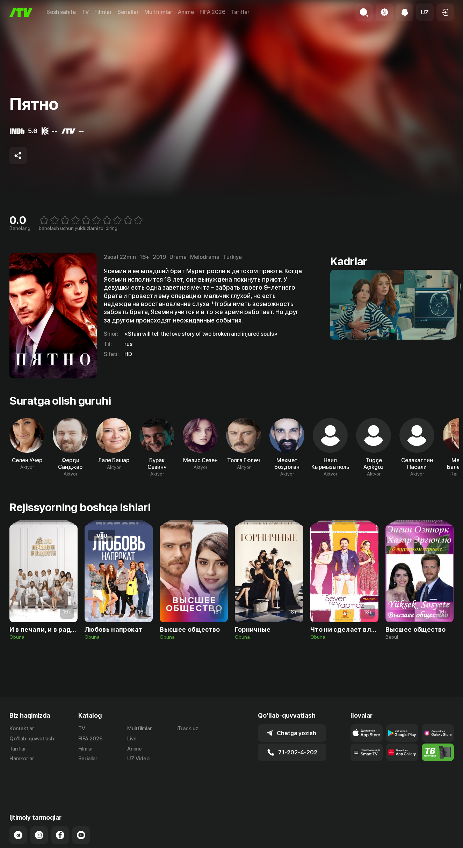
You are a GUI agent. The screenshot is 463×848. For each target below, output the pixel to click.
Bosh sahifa (61, 12)
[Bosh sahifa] (20, 12)
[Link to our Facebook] (60, 809)
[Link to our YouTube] (81, 809)
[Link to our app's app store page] (366, 733)
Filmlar (103, 12)
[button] (425, 12)
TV (85, 12)
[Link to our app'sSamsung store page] (438, 733)
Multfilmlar (158, 12)
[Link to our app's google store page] (402, 733)
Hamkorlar (21, 758)
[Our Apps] (366, 752)
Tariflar (240, 12)
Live (132, 738)
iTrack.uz (187, 728)
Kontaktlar (21, 728)
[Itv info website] (438, 752)
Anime (186, 12)
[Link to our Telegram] (18, 809)
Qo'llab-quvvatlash (31, 738)
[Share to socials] (18, 155)
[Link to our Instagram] (39, 809)
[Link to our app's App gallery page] (402, 752)
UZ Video (138, 758)
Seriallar (128, 12)
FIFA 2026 (212, 12)
